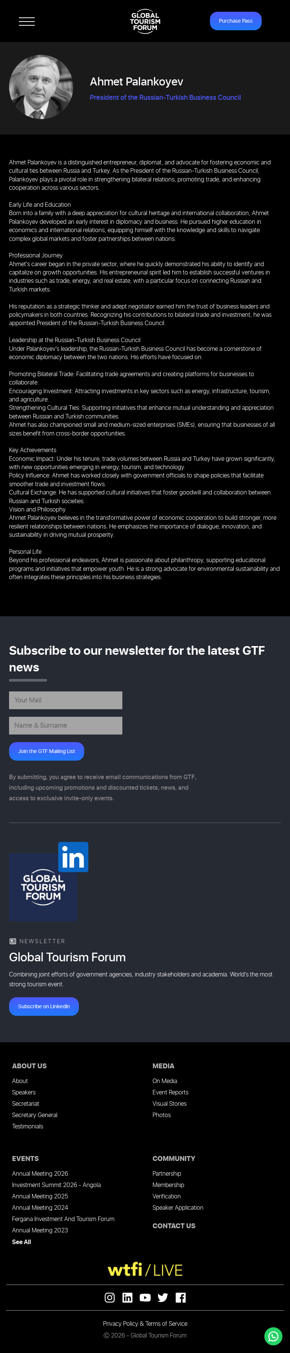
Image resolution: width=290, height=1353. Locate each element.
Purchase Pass (236, 21)
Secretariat (25, 1104)
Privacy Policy (120, 1324)
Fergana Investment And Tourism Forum (63, 1219)
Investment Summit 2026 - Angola (56, 1185)
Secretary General (34, 1115)
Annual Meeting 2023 (40, 1230)
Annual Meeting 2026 (40, 1174)
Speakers (23, 1092)
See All (21, 1242)
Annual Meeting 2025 (40, 1196)
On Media (165, 1081)
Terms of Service (166, 1324)
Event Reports (170, 1092)
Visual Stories (170, 1104)
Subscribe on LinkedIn (44, 1006)
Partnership (167, 1174)
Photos (162, 1115)
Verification (167, 1196)
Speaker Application (178, 1208)
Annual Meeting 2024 (40, 1208)
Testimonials (27, 1126)
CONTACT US (174, 1226)
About (20, 1081)
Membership (168, 1185)
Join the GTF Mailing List (46, 751)
